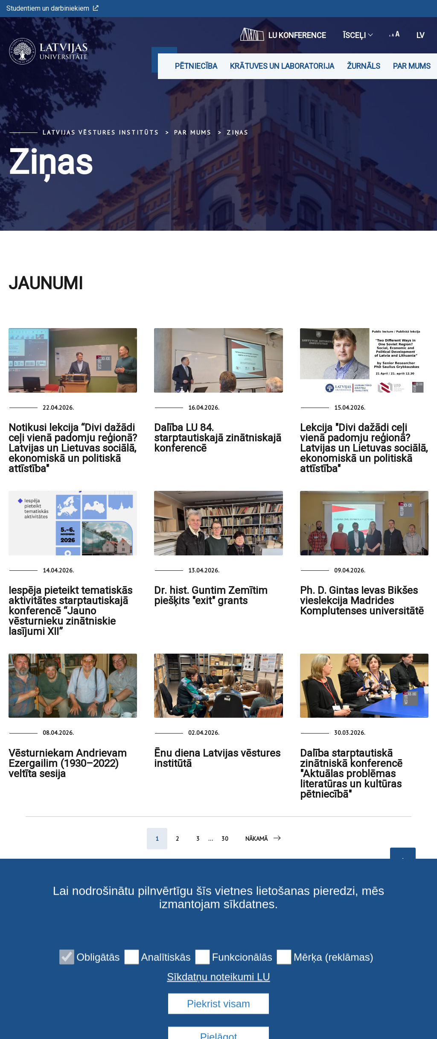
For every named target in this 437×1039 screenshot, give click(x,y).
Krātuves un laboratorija (282, 66)
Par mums (412, 66)
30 (224, 838)
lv (420, 35)
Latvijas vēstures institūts (101, 132)
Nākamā (263, 838)
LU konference (283, 34)
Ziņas (238, 132)
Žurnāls (363, 66)
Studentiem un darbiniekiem (52, 8)
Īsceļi (357, 35)
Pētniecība (196, 66)
